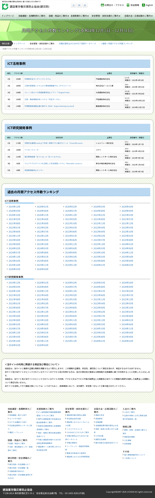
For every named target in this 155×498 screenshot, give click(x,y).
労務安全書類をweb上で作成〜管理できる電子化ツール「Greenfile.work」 (54, 143)
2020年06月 (42, 210)
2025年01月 (42, 256)
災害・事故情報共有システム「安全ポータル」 (43, 99)
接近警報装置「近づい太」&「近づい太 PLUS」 (43, 156)
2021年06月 (99, 219)
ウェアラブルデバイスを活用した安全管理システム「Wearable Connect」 (54, 163)
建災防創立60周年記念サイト (106, 442)
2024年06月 (127, 248)
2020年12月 (71, 215)
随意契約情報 (129, 436)
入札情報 (127, 440)
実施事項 (98, 418)
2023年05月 (42, 240)
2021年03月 (14, 219)
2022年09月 (99, 231)
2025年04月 (127, 256)
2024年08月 (42, 252)
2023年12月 (99, 244)
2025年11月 (42, 264)
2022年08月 (71, 231)
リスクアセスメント (74, 429)
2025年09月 (127, 260)
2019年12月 (14, 206)
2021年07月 (127, 219)
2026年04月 (42, 269)
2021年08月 (14, 223)
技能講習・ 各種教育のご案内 (31, 15)
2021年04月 (42, 219)
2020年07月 (71, 210)
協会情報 (134, 5)
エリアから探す (15, 418)
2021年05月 (71, 219)
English (149, 5)
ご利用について (130, 458)
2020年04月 (127, 206)
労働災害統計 (72, 442)
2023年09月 (14, 244)
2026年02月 (127, 264)
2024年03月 (42, 248)
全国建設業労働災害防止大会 (106, 425)
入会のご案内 (129, 412)
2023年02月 (99, 235)
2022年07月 (42, 231)
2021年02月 (127, 215)
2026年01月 (99, 264)
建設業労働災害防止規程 (76, 415)
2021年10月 (71, 223)
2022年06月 (14, 231)
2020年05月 (14, 210)
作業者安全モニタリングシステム (38, 79)
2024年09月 (71, 252)
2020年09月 (127, 210)
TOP (141, 486)
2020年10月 (14, 215)
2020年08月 (99, 210)
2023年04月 (14, 240)
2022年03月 (71, 227)
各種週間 (98, 422)
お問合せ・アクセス (114, 5)
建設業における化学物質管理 (78, 456)
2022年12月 (42, 235)
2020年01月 (42, 206)
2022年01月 (14, 227)
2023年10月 (42, 244)
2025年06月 (42, 260)
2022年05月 (127, 227)
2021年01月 (99, 215)
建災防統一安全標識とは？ (19, 464)
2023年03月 (127, 235)
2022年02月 (42, 227)
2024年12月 (14, 256)
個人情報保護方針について (134, 454)
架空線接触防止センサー (34, 170)
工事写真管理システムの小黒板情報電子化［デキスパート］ (48, 85)
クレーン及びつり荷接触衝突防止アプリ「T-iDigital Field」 (48, 92)
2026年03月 (14, 269)
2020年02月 (71, 206)
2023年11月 (71, 244)
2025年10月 (14, 264)
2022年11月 (14, 235)
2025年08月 (99, 260)
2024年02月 (14, 248)
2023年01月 (71, 235)
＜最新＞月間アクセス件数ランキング (117, 43)
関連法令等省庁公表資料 (76, 453)
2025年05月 (14, 260)
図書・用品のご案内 (17, 443)
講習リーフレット (16, 432)
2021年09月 (42, 223)
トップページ (8, 15)
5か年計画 (99, 436)
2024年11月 (127, 252)
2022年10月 (127, 231)
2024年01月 (127, 244)
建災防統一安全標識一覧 (19, 468)
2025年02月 (71, 256)
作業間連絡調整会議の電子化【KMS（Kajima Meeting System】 (50, 106)
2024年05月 (99, 248)
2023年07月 (99, 240)
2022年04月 (99, 227)
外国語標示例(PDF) (16, 471)
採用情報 (127, 443)
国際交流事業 (100, 439)
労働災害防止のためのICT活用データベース (77, 43)
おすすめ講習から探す (18, 422)
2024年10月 (99, 252)
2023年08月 (127, 240)
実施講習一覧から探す (18, 415)
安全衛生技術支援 (74, 418)
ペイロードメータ (32, 149)
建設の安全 (99, 415)
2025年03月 (99, 256)
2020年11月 (42, 215)
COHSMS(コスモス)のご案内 (78, 432)
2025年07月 (71, 260)
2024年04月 (71, 248)
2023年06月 (71, 240)
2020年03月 (99, 206)
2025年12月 (71, 264)
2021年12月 (127, 223)
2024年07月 (14, 252)
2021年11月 (99, 223)
